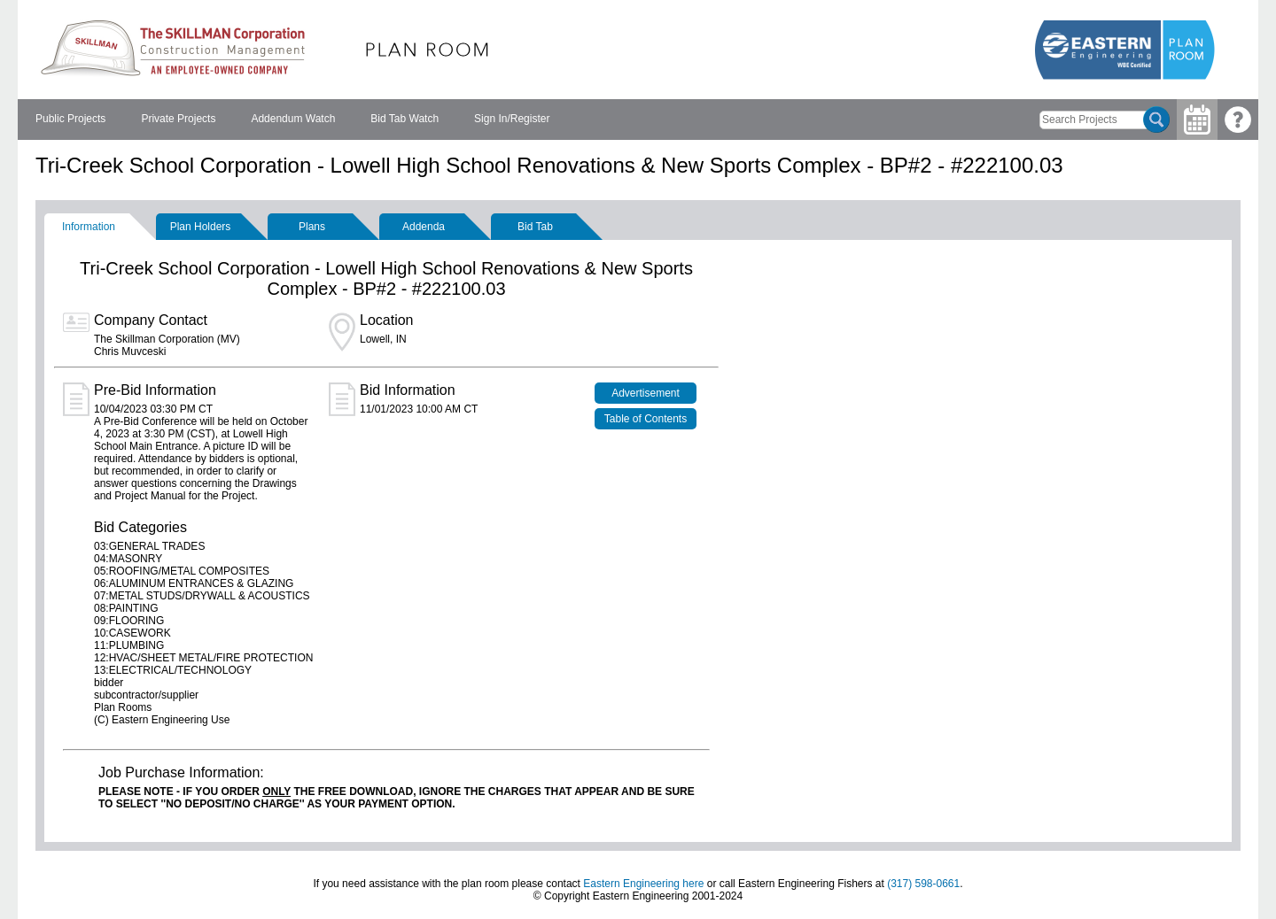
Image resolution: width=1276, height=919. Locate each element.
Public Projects (70, 118)
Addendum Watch (293, 118)
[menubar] (292, 119)
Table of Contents (645, 419)
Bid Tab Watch (404, 118)
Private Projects (178, 118)
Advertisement (645, 393)
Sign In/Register (511, 118)
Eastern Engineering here (643, 883)
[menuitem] (70, 119)
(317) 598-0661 (923, 883)
